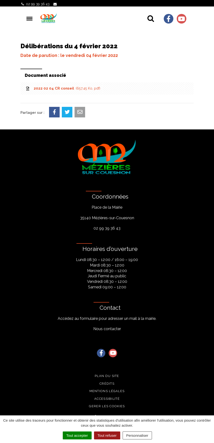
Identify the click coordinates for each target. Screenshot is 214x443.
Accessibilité (107, 399)
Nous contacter (107, 329)
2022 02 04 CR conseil (62, 88)
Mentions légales (107, 391)
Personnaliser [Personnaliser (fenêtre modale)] (137, 435)
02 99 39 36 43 (107, 228)
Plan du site (107, 376)
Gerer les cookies (107, 406)
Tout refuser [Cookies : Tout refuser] (107, 435)
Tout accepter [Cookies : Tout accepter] (77, 435)
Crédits (107, 383)
